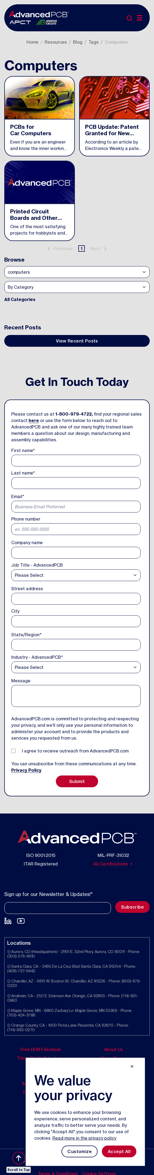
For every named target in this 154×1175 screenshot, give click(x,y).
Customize (79, 1151)
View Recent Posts (77, 341)
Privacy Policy (26, 770)
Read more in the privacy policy (84, 1138)
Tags (93, 42)
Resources (56, 42)
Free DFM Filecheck (40, 1049)
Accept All (119, 1151)
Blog (77, 42)
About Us (113, 1049)
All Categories (19, 299)
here (34, 420)
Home (32, 42)
